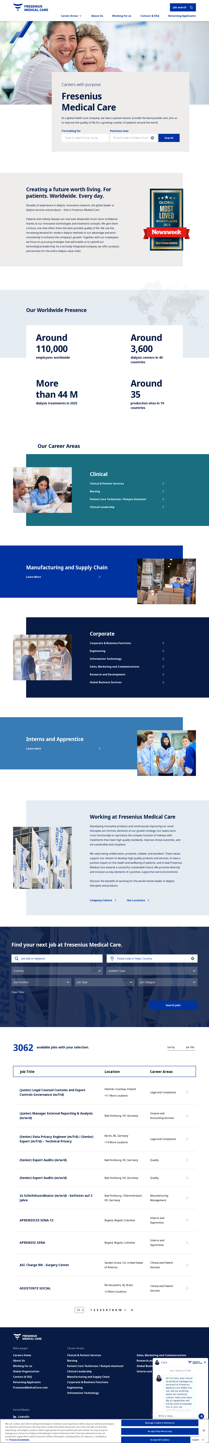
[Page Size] (79, 1310)
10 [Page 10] (119, 1310)
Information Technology (127, 659)
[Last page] (132, 1310)
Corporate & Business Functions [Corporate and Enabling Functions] (87, 1382)
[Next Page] (125, 1310)
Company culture (103, 900)
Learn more (63, 748)
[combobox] (130, 138)
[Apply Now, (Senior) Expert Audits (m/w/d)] (187, 1161)
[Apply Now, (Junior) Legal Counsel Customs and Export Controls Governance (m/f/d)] (187, 1094)
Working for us (121, 16)
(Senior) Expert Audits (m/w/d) (43, 1160)
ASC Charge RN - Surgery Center (44, 1265)
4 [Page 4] (100, 1310)
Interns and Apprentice (152, 1371)
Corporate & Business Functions (127, 643)
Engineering (127, 651)
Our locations (138, 900)
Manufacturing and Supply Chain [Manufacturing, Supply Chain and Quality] (88, 1377)
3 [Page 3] (97, 1310)
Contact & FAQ (149, 16)
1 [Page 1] (91, 1310)
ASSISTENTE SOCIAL (35, 1288)
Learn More (63, 577)
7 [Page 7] (110, 1310)
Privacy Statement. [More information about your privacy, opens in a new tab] (19, 1439)
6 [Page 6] (106, 1310)
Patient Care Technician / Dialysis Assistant (127, 499)
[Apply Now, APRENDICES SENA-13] (187, 1222)
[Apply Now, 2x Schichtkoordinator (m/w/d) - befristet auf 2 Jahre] (187, 1199)
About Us (97, 16)
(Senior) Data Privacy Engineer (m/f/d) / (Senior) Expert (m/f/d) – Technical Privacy (56, 1138)
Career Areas (71, 16)
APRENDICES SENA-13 (36, 1220)
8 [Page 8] (113, 1310)
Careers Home (22, 1355)
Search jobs (173, 1005)
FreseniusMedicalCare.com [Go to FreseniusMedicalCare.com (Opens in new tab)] (30, 1387)
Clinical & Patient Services (127, 483)
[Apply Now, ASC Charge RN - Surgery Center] (187, 1266)
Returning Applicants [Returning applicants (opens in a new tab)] (182, 16)
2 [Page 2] (94, 1310)
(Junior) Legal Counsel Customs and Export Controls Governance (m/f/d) (52, 1092)
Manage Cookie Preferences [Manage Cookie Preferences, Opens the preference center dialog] (160, 1422)
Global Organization (26, 1371)
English (195, 1439)
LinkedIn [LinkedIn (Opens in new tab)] (21, 1417)
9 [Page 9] (116, 1310)
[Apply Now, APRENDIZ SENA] (187, 1244)
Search (169, 138)
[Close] (203, 1430)
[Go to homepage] (30, 7)
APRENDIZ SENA (32, 1242)
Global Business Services (127, 682)
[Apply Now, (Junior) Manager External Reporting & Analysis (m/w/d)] (187, 1117)
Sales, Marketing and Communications (127, 666)
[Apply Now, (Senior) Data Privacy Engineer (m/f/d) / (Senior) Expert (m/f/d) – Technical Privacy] (187, 1140)
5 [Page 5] (103, 1310)
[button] (152, 138)
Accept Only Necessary (160, 1431)
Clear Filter (17, 992)
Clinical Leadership (127, 507)
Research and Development (127, 674)
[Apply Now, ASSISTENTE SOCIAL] (187, 1290)
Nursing (127, 491)
